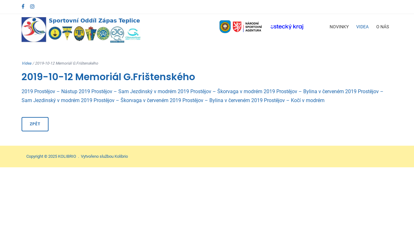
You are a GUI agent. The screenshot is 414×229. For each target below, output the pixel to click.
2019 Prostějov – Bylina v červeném (304, 91)
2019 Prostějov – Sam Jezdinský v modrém (127, 91)
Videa (362, 26)
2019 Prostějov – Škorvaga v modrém (220, 91)
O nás (382, 26)
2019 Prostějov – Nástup (49, 91)
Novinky (339, 26)
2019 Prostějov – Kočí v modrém (288, 100)
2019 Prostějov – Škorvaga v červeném (124, 100)
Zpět (35, 124)
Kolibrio (121, 156)
